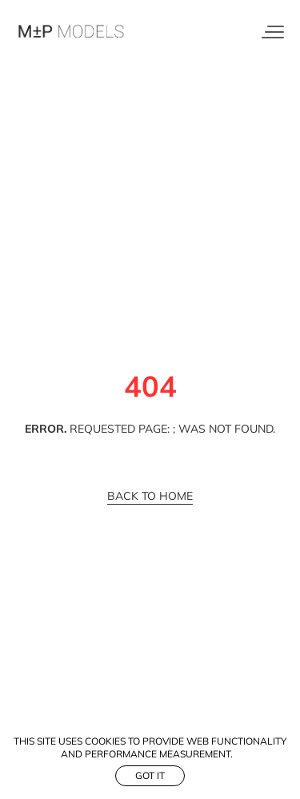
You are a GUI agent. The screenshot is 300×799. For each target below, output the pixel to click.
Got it (150, 775)
